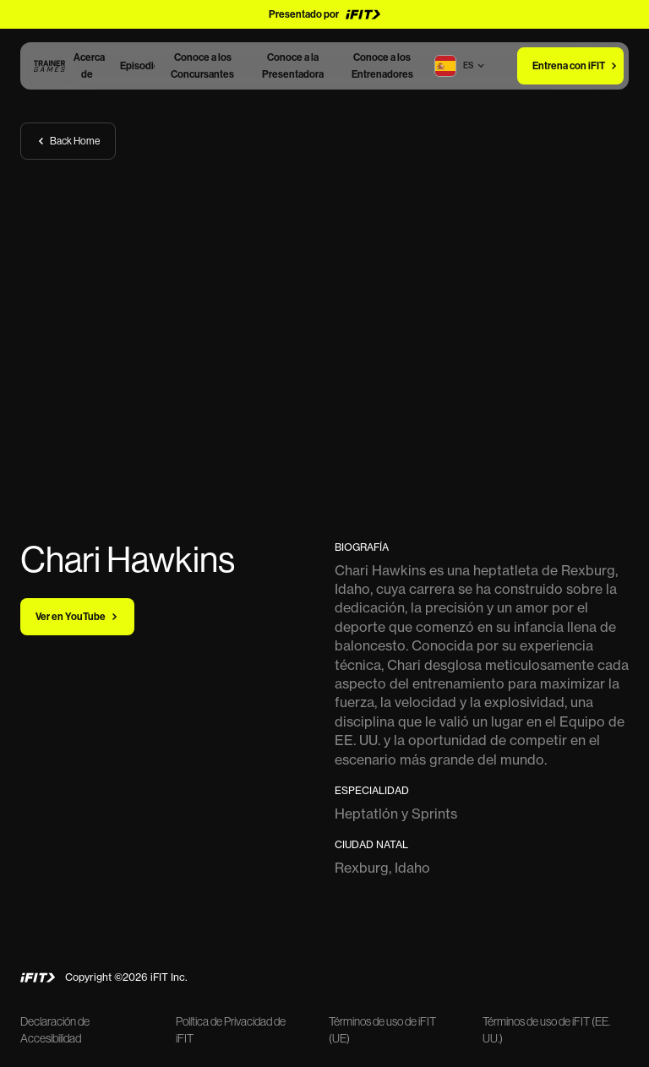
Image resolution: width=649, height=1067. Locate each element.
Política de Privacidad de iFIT (231, 1030)
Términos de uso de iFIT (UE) (382, 1030)
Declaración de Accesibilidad (55, 1030)
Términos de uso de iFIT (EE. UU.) (546, 1030)
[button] (468, 65)
